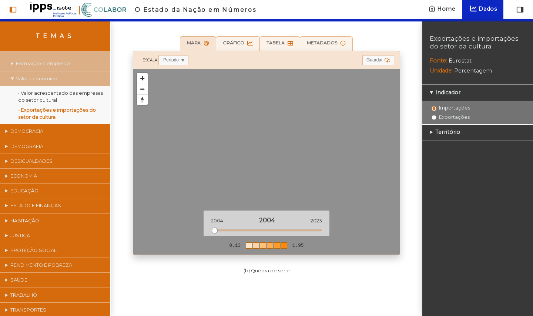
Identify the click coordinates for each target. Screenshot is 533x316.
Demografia (27, 146)
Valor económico (37, 78)
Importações (454, 108)
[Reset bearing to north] (142, 99)
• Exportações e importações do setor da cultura (57, 113)
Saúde (19, 280)
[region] (266, 162)
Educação (25, 191)
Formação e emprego (43, 63)
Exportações (454, 117)
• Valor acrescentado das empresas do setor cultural (61, 96)
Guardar (378, 60)
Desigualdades (32, 161)
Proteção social (34, 250)
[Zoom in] (142, 78)
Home (441, 8)
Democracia (27, 131)
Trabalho (24, 295)
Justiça (20, 235)
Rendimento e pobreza (42, 265)
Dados (482, 8)
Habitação (25, 220)
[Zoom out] (142, 89)
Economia (24, 176)
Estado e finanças (36, 205)
